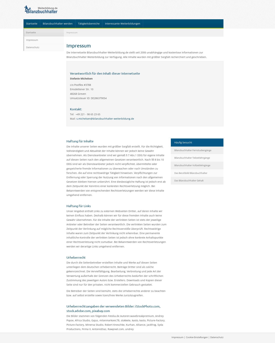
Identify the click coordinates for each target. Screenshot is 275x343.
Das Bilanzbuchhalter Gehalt (189, 180)
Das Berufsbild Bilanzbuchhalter (190, 173)
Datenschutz (32, 47)
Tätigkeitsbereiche (89, 23)
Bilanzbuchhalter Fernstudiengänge (192, 150)
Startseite (31, 23)
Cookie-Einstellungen (197, 337)
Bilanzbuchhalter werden (58, 23)
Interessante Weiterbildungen (122, 23)
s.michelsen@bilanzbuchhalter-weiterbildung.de (105, 118)
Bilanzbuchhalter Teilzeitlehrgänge (192, 157)
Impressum (32, 39)
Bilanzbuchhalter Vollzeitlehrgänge (192, 165)
